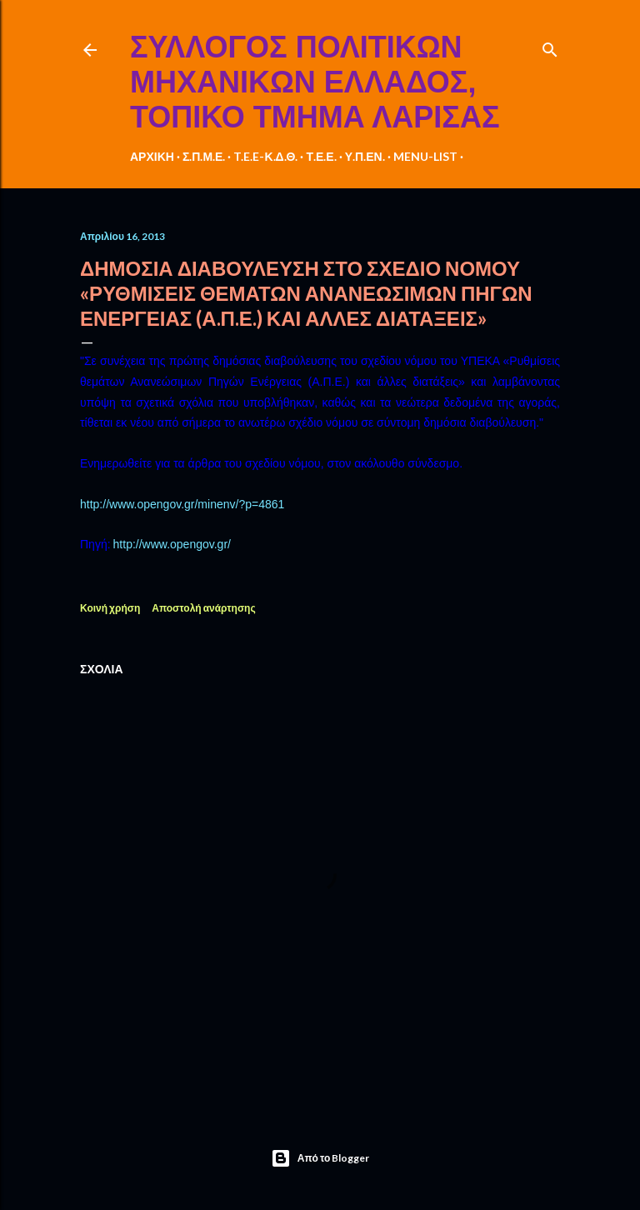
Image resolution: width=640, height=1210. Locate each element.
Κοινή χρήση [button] (110, 608)
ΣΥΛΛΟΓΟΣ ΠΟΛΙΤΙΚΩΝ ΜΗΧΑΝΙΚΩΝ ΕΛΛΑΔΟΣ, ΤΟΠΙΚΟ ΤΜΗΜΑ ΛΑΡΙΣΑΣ (315, 82)
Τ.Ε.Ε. (321, 156)
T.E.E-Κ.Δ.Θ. (265, 156)
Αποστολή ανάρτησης (203, 608)
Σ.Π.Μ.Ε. (204, 156)
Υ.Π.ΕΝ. (365, 156)
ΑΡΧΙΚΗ (152, 156)
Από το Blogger (320, 1158)
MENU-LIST (425, 156)
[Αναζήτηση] (550, 46)
